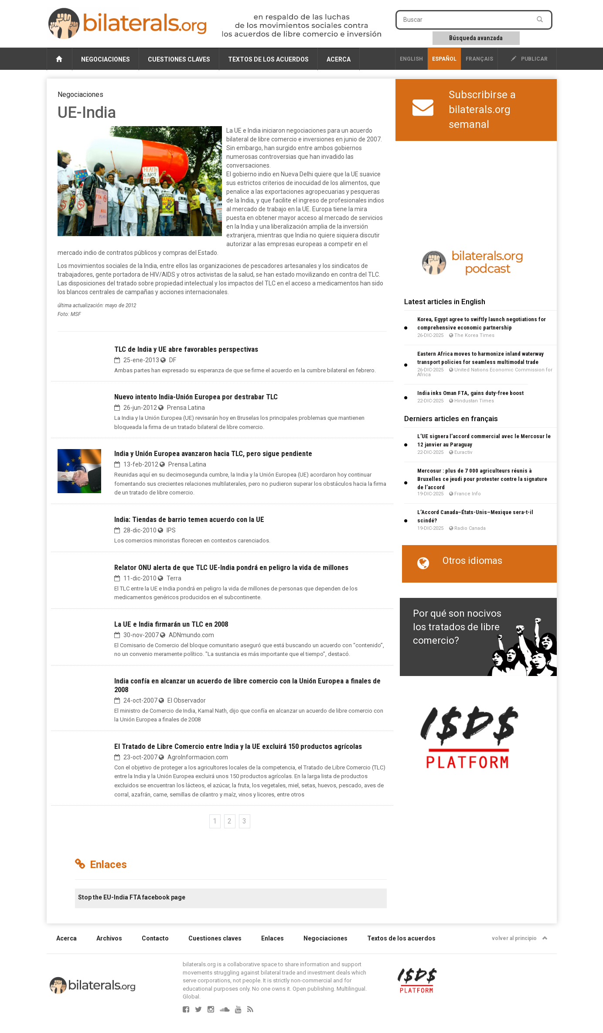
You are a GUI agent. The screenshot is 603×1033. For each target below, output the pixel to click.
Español (444, 59)
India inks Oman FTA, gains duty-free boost (470, 393)
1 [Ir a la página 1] (215, 821)
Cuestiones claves (179, 59)
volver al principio (520, 938)
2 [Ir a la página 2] (230, 821)
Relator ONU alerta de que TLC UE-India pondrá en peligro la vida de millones (231, 567)
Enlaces (272, 938)
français (479, 59)
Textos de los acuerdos (268, 59)
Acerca (339, 59)
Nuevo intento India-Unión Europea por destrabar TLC (196, 396)
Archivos (109, 938)
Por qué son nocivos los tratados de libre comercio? (457, 627)
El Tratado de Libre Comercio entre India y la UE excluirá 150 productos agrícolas (238, 746)
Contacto (155, 938)
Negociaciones (105, 59)
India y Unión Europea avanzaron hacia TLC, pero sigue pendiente (213, 453)
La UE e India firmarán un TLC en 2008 (171, 624)
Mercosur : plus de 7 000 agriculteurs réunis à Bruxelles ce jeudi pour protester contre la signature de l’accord (482, 479)
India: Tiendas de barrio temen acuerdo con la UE (189, 519)
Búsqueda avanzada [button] (476, 37)
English (411, 59)
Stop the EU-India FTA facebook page (131, 897)
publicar (529, 59)
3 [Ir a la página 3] (244, 821)
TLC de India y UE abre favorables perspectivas (186, 349)
